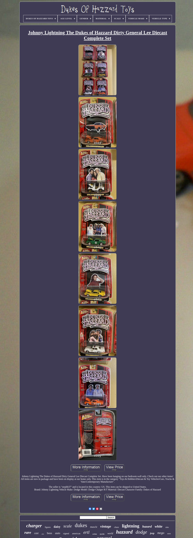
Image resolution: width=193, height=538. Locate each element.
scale (67, 526)
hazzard (124, 532)
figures (48, 527)
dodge (141, 532)
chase (116, 527)
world (110, 533)
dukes (81, 525)
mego (160, 533)
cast (36, 533)
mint (169, 533)
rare (27, 532)
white (158, 526)
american (76, 533)
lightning (130, 525)
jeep (152, 533)
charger (34, 525)
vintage (105, 526)
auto (57, 533)
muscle (93, 526)
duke (167, 527)
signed (66, 533)
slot (42, 534)
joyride (102, 534)
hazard (147, 526)
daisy (57, 526)
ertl (86, 532)
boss (49, 533)
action (94, 534)
